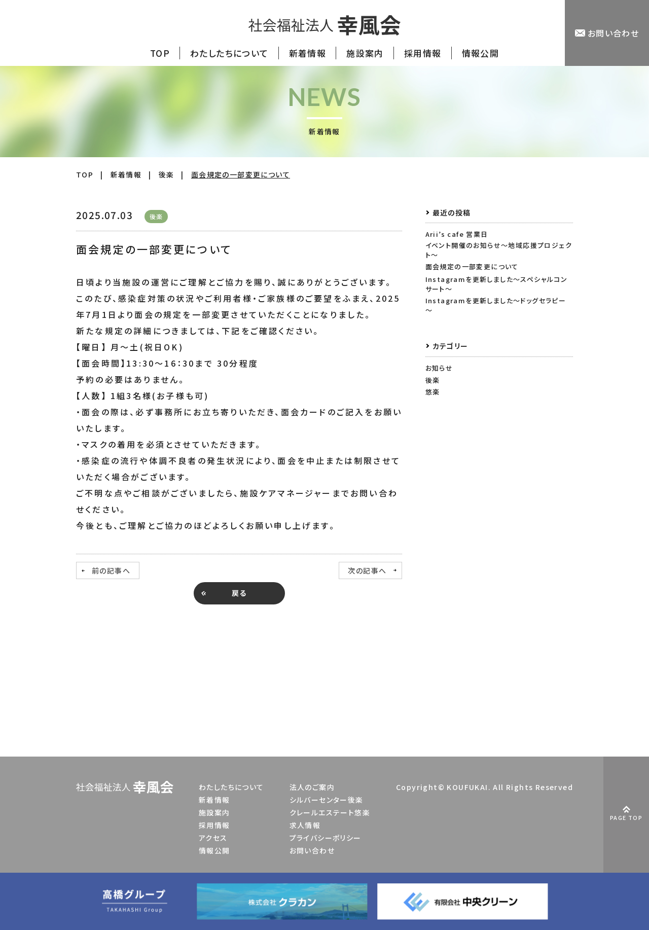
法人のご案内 (312, 787)
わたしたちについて (231, 787)
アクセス (213, 838)
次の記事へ (367, 570)
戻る (239, 593)
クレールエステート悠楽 (330, 812)
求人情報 (305, 825)
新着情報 (214, 800)
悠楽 (432, 392)
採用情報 (214, 825)
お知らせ (439, 368)
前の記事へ (111, 570)
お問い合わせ (312, 850)
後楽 (432, 380)
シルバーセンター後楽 (327, 800)
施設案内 (214, 812)
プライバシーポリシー (326, 838)
